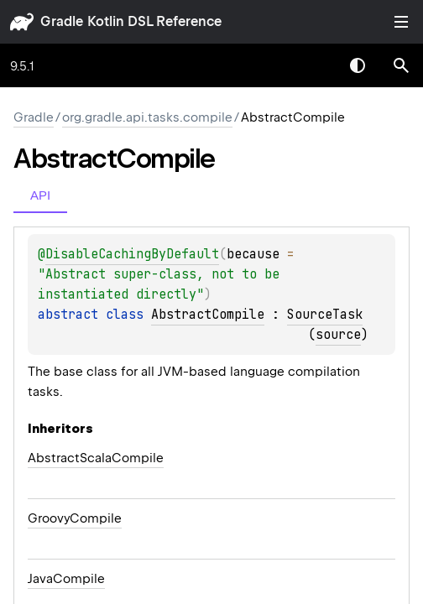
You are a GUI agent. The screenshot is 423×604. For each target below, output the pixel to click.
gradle (61, 21)
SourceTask (325, 314)
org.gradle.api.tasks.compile (147, 117)
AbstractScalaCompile (96, 458)
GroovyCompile (75, 518)
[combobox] (314, 65)
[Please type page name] (401, 65)
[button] (401, 65)
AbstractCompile (207, 314)
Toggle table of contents (401, 22)
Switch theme (357, 65)
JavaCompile (66, 578)
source (338, 334)
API (40, 195)
